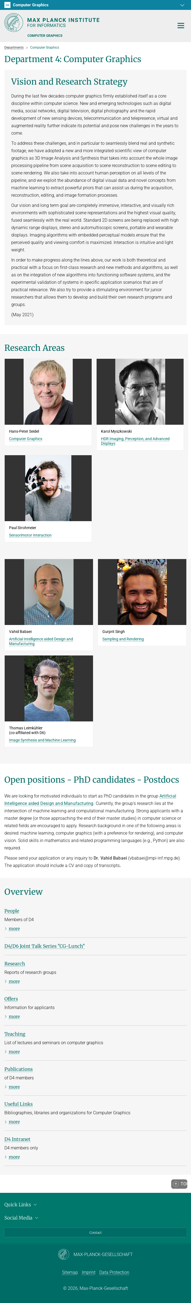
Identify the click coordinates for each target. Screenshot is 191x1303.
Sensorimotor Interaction (30, 535)
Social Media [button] (22, 1218)
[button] (182, 5)
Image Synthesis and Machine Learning (42, 740)
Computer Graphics (25, 439)
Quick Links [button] (21, 1205)
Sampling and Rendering (123, 639)
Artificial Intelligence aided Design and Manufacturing (41, 641)
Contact (95, 1232)
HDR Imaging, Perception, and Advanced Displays (135, 441)
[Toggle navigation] (181, 26)
